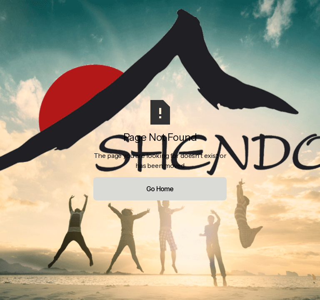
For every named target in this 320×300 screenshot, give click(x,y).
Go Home (159, 189)
